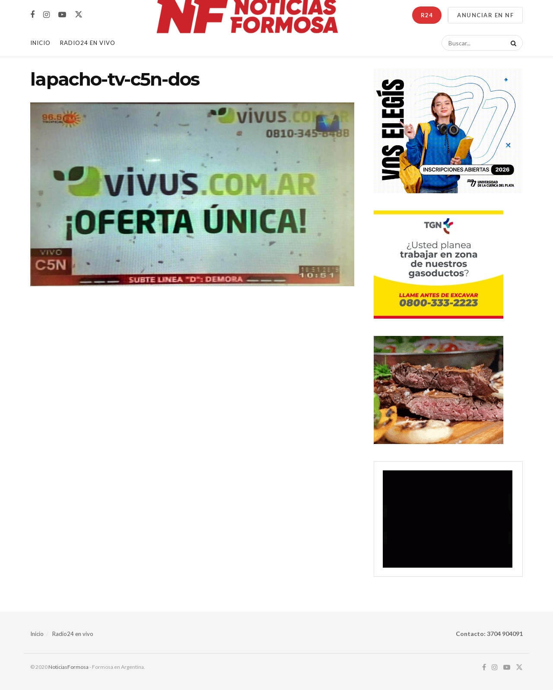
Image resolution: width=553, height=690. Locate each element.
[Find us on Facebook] (32, 15)
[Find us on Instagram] (46, 15)
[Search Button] (512, 43)
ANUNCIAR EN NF (485, 15)
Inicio (40, 42)
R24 (427, 15)
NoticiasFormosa (68, 667)
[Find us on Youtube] (62, 15)
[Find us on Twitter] (79, 15)
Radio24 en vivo (72, 633)
